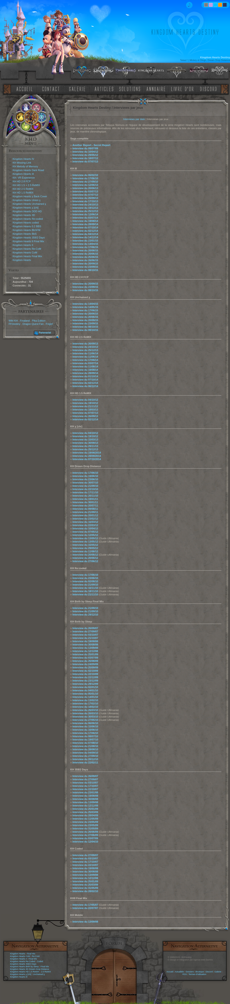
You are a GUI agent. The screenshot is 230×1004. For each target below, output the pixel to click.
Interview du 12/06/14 (85, 214)
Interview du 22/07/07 (85, 908)
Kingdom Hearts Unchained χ (29, 203)
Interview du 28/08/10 (85, 749)
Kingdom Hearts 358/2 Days (29, 237)
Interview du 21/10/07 (85, 638)
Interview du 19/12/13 (85, 207)
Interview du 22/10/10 (85, 489)
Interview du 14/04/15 (85, 243)
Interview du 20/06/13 (85, 188)
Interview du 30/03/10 (85, 716)
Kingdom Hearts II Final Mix (28, 241)
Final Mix (31, 954)
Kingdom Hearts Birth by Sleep (24, 966)
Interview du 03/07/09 (85, 657)
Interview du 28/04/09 (85, 815)
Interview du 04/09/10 (85, 752)
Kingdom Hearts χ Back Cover (30, 196)
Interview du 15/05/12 (85, 544)
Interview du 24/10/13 (85, 204)
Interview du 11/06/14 (85, 353)
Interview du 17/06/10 (85, 178)
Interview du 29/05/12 (85, 155)
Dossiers (190, 972)
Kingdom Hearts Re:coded (28, 218)
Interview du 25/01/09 (85, 654)
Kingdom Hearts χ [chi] (26, 207)
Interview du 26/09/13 (85, 198)
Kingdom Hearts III (23, 173)
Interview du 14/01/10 (85, 697)
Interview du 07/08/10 (85, 742)
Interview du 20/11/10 (85, 495)
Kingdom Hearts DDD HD (27, 211)
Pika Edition (39, 320)
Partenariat (45, 332)
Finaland (25, 320)
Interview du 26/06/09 (85, 831)
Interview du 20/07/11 (85, 505)
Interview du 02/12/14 (85, 230)
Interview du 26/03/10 (85, 710)
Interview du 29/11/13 (85, 446)
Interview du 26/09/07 (85, 628)
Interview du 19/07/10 (85, 739)
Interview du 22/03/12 (85, 525)
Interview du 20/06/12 (85, 554)
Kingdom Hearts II (23, 245)
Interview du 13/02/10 (85, 700)
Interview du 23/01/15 (85, 240)
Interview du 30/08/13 (85, 442)
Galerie (217, 972)
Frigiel (49, 323)
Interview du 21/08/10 (85, 746)
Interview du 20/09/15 (85, 263)
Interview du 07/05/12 (85, 531)
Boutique (200, 972)
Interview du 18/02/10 (85, 706)
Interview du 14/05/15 (85, 307)
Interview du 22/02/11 (85, 762)
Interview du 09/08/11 (85, 508)
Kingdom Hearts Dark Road (28, 170)
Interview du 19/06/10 (85, 476)
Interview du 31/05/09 (85, 828)
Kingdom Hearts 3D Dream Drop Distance (29, 969)
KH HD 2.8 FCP (22, 181)
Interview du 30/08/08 (85, 644)
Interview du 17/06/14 (85, 360)
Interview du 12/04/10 (85, 841)
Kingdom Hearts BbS (25, 233)
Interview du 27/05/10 (85, 719)
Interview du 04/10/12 (85, 399)
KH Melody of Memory (25, 166)
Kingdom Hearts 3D (24, 215)
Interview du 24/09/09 (85, 664)
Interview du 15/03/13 (85, 439)
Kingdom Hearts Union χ (27, 200)
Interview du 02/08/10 (85, 581)
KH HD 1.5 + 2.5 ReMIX (26, 185)
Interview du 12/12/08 (85, 651)
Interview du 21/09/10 (85, 485)
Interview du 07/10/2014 (86, 459)
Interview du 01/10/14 (85, 376)
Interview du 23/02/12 (85, 518)
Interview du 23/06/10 (85, 479)
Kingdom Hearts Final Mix (27, 256)
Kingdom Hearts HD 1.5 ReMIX (24, 972)
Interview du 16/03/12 (85, 521)
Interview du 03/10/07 (85, 634)
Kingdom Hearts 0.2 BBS (27, 226)
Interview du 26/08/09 (85, 661)
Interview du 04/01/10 (85, 690)
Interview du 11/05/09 (85, 818)
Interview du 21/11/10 (85, 594)
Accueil (169, 972)
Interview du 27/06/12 (85, 561)
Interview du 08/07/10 (85, 736)
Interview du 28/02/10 (85, 891)
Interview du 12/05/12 (85, 535)
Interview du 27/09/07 (85, 631)
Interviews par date (134, 119)
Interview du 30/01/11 (85, 502)
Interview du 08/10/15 (85, 270)
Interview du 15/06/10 (85, 726)
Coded (40, 961)
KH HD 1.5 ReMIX (23, 192)
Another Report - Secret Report (91, 145)
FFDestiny (14, 323)
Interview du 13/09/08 (85, 647)
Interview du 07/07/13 (85, 161)
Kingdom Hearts (22, 260)
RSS (185, 974)
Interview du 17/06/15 (85, 247)
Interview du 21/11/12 (85, 406)
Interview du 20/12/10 (85, 759)
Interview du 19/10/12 (85, 403)
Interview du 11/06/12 (85, 551)
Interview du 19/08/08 (85, 641)
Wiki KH (13, 320)
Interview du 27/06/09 (85, 835)
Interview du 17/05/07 (85, 904)
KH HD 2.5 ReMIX (23, 188)
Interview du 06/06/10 (85, 723)
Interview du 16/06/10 (85, 729)
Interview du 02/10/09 (85, 670)
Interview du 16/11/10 (85, 587)
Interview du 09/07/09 (85, 148)
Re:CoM (35, 956)
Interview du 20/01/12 (85, 515)
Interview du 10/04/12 (85, 151)
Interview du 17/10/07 (85, 785)
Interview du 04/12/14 (85, 234)
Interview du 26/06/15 (85, 260)
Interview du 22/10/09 (85, 674)
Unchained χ (39, 974)
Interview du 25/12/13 (85, 211)
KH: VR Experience (24, 177)
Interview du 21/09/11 (85, 512)
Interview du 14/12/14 (85, 237)
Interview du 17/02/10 (85, 703)
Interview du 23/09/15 (85, 266)
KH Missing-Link (22, 162)
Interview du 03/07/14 (85, 217)
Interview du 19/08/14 (85, 221)
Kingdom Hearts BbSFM (26, 230)
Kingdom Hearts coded (26, 222)
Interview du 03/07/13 (85, 191)
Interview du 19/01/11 (85, 499)
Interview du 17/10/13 (85, 201)
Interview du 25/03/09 (85, 812)
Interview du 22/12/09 (85, 677)
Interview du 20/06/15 (85, 250)
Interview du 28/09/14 (85, 224)
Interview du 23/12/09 (85, 680)
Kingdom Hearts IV (23, 159)
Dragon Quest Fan (33, 323)
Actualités (179, 972)
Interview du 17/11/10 (85, 492)
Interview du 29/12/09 (85, 683)
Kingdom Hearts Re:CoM (27, 248)
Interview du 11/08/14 (85, 366)
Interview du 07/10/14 (85, 227)
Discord (209, 972)
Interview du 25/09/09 (85, 667)
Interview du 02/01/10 (85, 687)
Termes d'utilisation (197, 974)
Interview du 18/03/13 (85, 409)
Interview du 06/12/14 (85, 386)
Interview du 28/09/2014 (86, 455)
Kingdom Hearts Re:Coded (22, 961)
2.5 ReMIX (46, 972)
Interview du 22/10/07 (85, 789)
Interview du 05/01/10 (85, 693)
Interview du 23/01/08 (85, 792)
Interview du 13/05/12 (85, 538)
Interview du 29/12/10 (85, 614)
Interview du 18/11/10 (85, 591)
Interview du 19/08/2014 (86, 452)
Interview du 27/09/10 (85, 181)
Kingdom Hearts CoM (25, 252)
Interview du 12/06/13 (85, 184)
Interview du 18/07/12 (85, 158)
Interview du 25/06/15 (85, 257)
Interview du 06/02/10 (85, 175)
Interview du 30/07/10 (85, 482)
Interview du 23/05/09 (85, 822)
